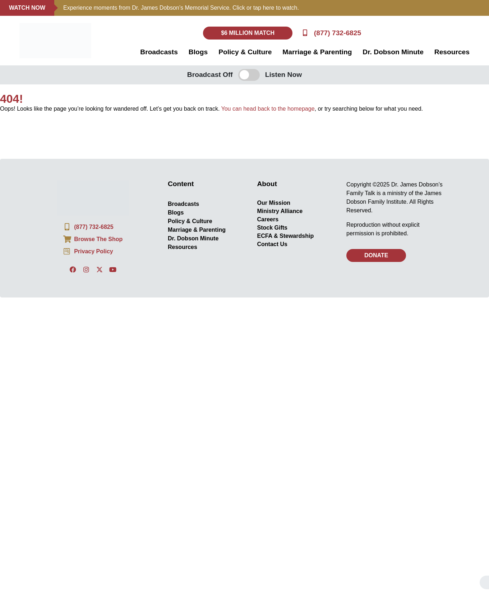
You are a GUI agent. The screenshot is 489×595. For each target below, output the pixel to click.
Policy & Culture (245, 52)
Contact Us (272, 244)
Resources (452, 52)
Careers (268, 219)
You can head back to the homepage (268, 109)
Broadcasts (159, 52)
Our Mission (273, 203)
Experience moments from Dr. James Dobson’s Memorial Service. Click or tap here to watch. (181, 8)
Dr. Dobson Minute (393, 52)
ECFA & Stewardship (285, 236)
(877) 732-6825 (337, 33)
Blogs (198, 52)
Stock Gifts (272, 228)
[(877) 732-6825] (304, 32)
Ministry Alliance (280, 211)
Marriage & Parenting (317, 52)
